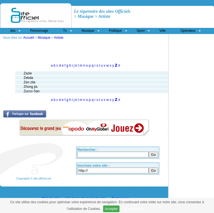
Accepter (111, 209)
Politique (115, 31)
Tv (65, 31)
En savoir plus (134, 209)
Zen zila (29, 82)
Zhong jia (30, 87)
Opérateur (187, 31)
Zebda (28, 78)
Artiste (58, 38)
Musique (44, 38)
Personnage (39, 31)
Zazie (28, 73)
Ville (163, 31)
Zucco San (31, 91)
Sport (141, 31)
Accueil (28, 38)
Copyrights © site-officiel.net (33, 178)
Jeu (12, 31)
